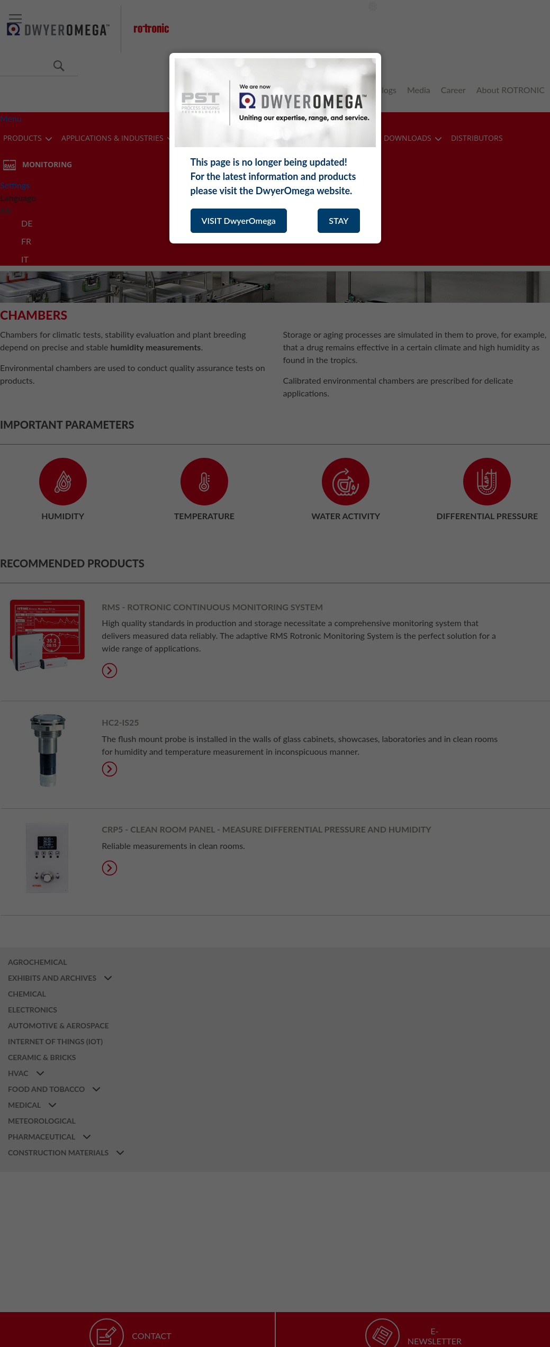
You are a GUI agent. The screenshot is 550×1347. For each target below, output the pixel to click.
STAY (338, 220)
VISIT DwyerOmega (239, 220)
